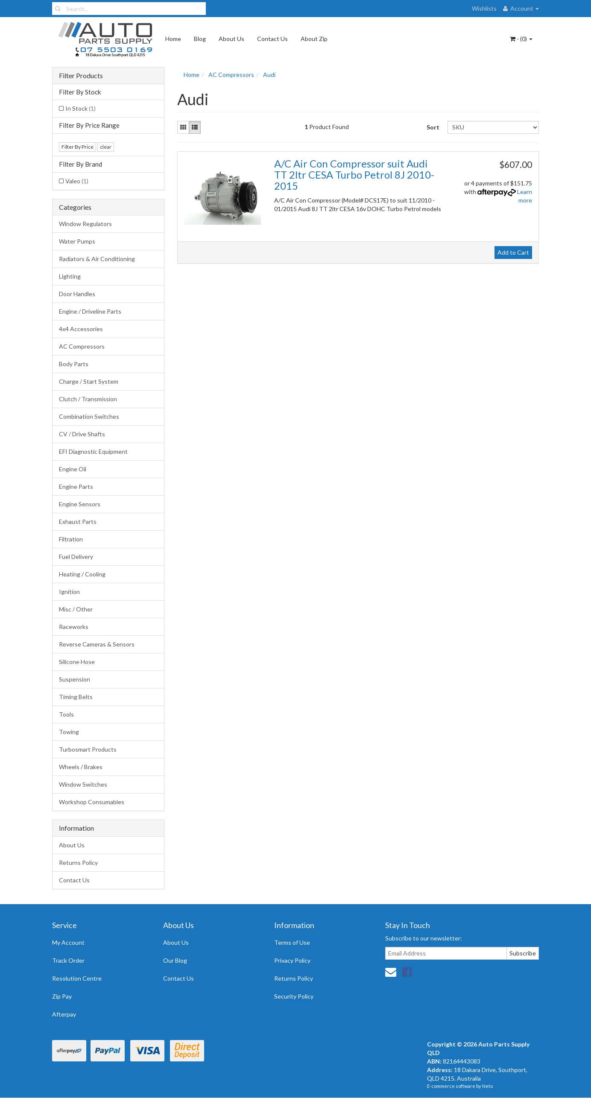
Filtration (71, 539)
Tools (66, 714)
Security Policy (293, 996)
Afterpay (64, 1014)
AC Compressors (82, 346)
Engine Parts (76, 486)
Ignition (69, 591)
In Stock (80, 108)
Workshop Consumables (91, 801)
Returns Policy (78, 862)
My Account (68, 942)
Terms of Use (292, 942)
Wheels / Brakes (80, 766)
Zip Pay (62, 996)
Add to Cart (513, 252)
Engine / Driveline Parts (90, 311)
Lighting (70, 276)
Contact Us (272, 38)
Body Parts (73, 363)
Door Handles (77, 293)
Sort (433, 127)
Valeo (76, 181)
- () (521, 38)
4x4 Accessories (81, 328)
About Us (231, 38)
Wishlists (484, 8)
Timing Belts (76, 696)
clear (105, 147)
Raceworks (73, 626)
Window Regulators (85, 223)
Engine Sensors (79, 504)
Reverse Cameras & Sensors (97, 644)
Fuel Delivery (76, 556)
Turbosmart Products (88, 749)
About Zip (314, 38)
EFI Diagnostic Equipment (93, 451)
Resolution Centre (77, 978)
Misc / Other (76, 609)
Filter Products (81, 75)
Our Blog (175, 960)
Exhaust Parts (78, 521)
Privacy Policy (292, 960)
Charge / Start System (88, 381)
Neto (487, 1086)
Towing (69, 731)
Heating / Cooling (82, 574)
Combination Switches (89, 416)
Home (173, 38)
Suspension (74, 679)
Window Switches (83, 784)
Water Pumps (77, 241)
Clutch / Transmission (88, 399)
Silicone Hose (77, 661)
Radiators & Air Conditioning (97, 258)
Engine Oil (72, 469)
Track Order (68, 960)
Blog (200, 38)
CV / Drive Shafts (82, 434)
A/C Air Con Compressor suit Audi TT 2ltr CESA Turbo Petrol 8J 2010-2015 (354, 174)
